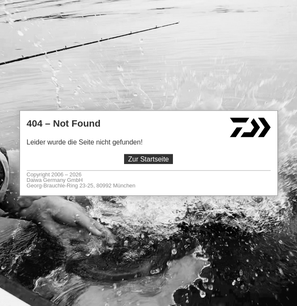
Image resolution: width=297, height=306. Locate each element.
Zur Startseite (148, 159)
